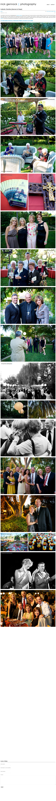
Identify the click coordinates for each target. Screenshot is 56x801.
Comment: (2, 774)
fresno (1, 11)
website (2, 18)
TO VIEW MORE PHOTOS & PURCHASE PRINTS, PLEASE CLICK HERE (17, 20)
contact (53, 4)
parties (52, 11)
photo (54, 11)
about (48, 4)
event (48, 11)
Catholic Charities (19, 15)
